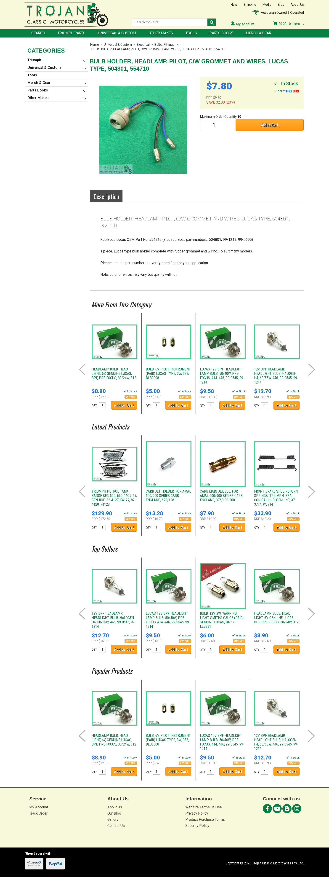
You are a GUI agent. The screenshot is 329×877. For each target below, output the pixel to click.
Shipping (250, 4)
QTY (94, 405)
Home (94, 44)
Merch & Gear (258, 33)
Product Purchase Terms (205, 819)
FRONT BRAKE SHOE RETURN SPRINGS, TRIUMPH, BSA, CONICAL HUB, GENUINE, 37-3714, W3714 (276, 498)
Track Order (38, 813)
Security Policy (197, 825)
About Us (297, 4)
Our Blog (114, 813)
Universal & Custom (117, 33)
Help (234, 4)
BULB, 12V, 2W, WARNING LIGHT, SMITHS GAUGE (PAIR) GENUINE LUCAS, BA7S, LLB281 (222, 620)
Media (267, 4)
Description (106, 196)
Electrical (143, 44)
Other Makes (161, 33)
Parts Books (221, 33)
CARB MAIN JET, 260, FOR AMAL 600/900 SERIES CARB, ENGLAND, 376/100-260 (221, 495)
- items (288, 23)
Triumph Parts (71, 33)
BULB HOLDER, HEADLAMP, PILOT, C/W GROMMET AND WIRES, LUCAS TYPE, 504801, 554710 (158, 49)
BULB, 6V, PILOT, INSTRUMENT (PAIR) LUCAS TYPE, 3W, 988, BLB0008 (168, 373)
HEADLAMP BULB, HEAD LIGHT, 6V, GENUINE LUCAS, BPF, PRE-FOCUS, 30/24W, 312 (114, 373)
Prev (82, 369)
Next (311, 369)
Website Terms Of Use (203, 807)
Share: (287, 91)
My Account (38, 807)
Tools (191, 33)
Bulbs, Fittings (164, 44)
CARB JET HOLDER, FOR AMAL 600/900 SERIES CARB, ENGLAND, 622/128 (168, 495)
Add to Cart (269, 125)
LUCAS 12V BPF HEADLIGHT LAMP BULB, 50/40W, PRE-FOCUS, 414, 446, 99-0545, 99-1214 (222, 375)
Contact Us (116, 825)
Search (38, 33)
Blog (281, 4)
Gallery (112, 819)
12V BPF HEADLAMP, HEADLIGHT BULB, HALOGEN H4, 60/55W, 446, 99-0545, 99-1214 (276, 375)
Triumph (34, 60)
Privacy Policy (196, 813)
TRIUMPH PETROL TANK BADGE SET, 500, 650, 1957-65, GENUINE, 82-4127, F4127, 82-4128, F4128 (114, 498)
